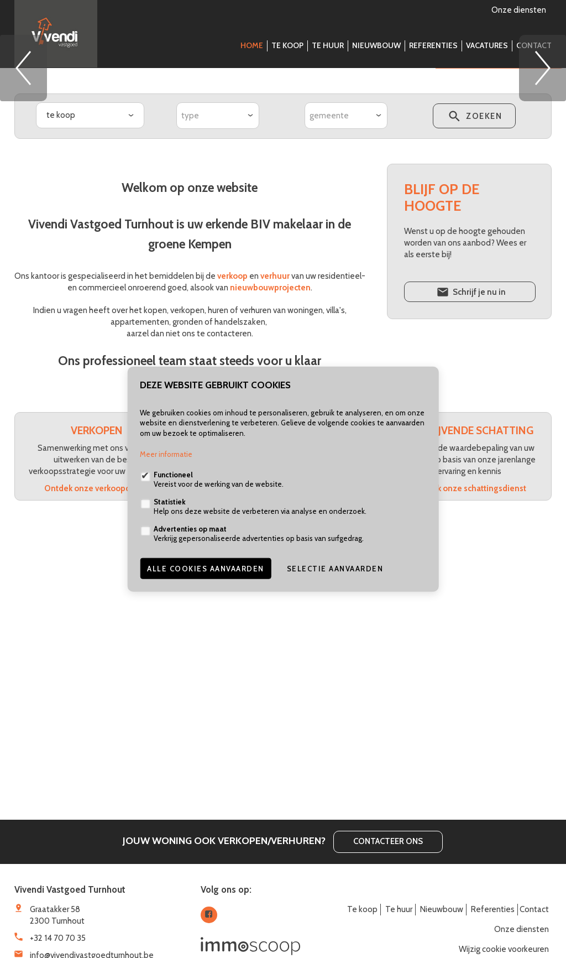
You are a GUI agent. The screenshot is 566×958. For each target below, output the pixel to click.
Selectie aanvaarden (335, 568)
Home (251, 45)
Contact (534, 45)
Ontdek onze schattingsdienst (469, 656)
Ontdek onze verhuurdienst (283, 644)
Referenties (433, 45)
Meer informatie (166, 454)
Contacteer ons (388, 841)
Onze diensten (518, 10)
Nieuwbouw (376, 45)
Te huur (328, 45)
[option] (283, 152)
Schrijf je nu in (470, 461)
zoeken (474, 285)
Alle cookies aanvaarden (205, 568)
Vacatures (487, 45)
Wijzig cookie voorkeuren (504, 949)
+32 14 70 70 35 (58, 938)
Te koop (287, 45)
